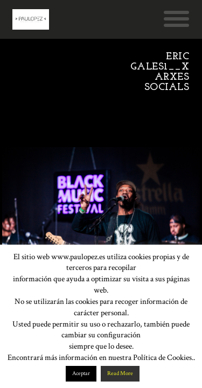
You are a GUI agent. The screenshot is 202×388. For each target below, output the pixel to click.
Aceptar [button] (81, 373)
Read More (120, 373)
